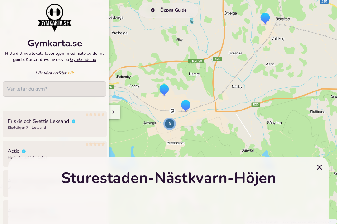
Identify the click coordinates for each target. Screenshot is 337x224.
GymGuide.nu (83, 60)
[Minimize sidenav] (113, 112)
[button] (164, 90)
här (71, 73)
